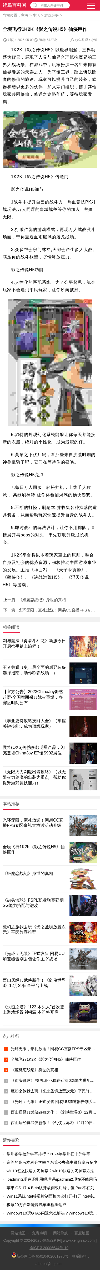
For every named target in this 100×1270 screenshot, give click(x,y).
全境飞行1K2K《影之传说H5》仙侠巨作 (46, 1059)
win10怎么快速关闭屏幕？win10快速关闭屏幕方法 (50, 1171)
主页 (24, 15)
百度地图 (81, 1233)
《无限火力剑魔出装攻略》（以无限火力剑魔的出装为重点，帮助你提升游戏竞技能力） (34, 777)
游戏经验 (51, 15)
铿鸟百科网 (14, 5)
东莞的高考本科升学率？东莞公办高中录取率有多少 (52, 1162)
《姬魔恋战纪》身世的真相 (34, 1070)
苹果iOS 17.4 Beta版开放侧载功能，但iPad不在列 (50, 1187)
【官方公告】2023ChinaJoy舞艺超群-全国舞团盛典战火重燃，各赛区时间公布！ (33, 697)
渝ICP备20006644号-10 (48, 1248)
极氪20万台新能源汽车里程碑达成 (36, 1204)
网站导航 (60, 1233)
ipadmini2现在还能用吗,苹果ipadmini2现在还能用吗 (52, 1179)
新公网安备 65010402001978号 (39, 1255)
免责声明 (39, 1233)
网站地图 (18, 1233)
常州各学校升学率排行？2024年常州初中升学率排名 (52, 1154)
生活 (36, 15)
